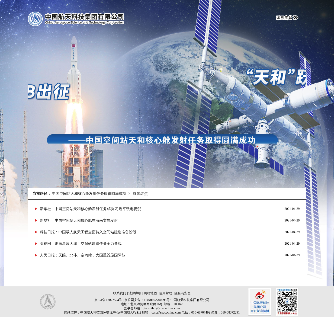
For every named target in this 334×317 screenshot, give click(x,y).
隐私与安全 (182, 293)
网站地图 (150, 293)
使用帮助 (165, 293)
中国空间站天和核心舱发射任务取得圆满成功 (89, 193)
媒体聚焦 (140, 193)
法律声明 (134, 293)
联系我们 (119, 293)
